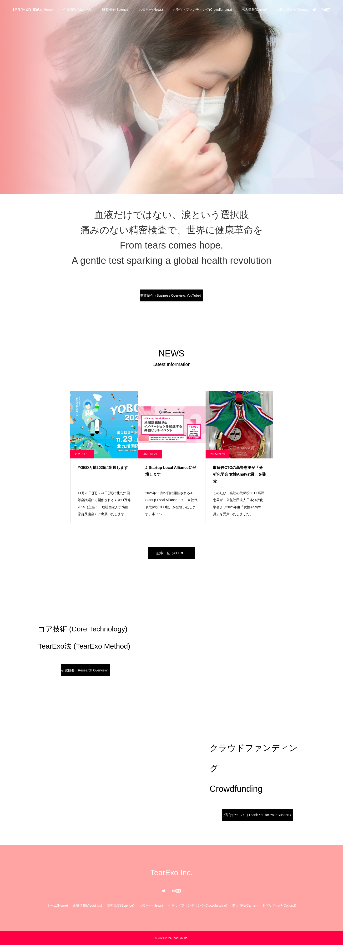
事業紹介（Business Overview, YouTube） (172, 297)
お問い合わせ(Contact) (294, 9)
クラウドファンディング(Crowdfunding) (202, 9)
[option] (171, 97)
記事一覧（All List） (171, 556)
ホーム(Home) (43, 9)
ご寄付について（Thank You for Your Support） (257, 820)
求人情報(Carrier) (254, 9)
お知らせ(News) (151, 9)
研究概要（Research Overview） (86, 675)
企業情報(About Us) (77, 9)
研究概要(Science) (115, 9)
